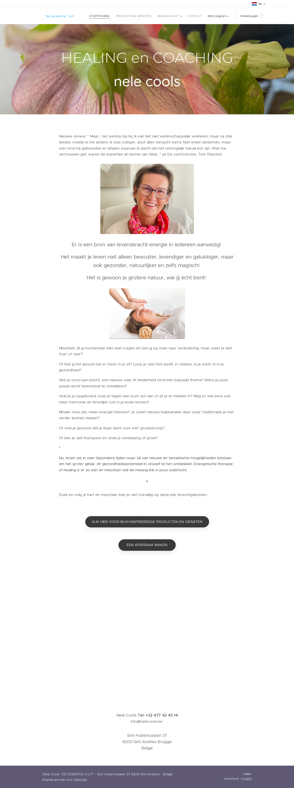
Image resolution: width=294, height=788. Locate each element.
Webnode (80, 779)
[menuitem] (101, 16)
